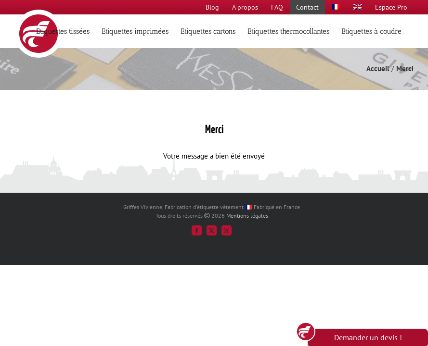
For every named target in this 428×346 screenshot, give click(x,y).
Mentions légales (247, 215)
